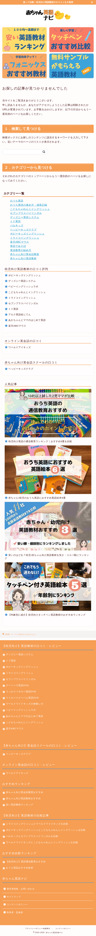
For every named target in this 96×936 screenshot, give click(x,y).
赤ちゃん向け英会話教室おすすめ (24, 792)
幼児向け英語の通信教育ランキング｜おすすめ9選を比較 (40, 441)
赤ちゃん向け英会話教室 (24, 254)
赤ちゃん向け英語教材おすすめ (23, 798)
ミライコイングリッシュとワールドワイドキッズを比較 (35, 823)
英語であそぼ (18, 246)
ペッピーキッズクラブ (23, 229)
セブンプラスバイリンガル (26, 213)
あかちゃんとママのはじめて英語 (27, 320)
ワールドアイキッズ (19, 347)
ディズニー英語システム (24, 217)
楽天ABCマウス (19, 242)
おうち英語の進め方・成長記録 (28, 205)
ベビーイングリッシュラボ (21, 286)
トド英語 (15, 221)
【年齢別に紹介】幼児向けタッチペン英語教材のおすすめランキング (47, 614)
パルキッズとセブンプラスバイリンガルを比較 (30, 836)
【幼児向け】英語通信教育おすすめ (26, 861)
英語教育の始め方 (20, 250)
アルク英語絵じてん (19, 314)
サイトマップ (14, 897)
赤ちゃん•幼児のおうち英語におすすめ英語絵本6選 (37, 497)
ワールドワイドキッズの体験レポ (24, 703)
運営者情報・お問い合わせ (21, 889)
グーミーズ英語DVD (17, 685)
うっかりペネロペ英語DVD (21, 691)
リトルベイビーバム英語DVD (22, 697)
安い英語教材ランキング (19, 804)
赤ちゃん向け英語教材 (23, 258)
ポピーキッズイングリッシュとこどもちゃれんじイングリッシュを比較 (44, 830)
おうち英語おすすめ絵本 (19, 867)
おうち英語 (16, 200)
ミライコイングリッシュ (24, 238)
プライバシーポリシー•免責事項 (37, 928)
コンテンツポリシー (17, 904)
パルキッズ (16, 225)
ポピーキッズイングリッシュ (27, 233)
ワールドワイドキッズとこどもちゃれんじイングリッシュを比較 (40, 842)
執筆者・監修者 (15, 912)
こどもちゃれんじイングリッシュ (30, 209)
